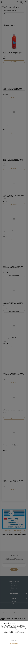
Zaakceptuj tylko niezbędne (14, 636)
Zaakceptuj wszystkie (14, 643)
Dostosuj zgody (14, 640)
